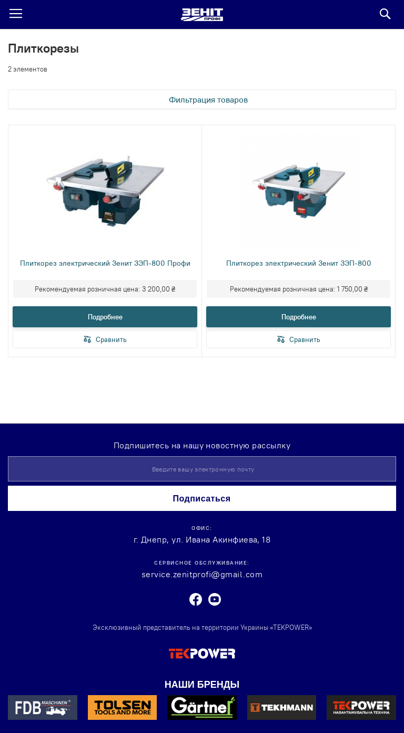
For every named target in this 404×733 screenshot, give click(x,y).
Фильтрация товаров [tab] (208, 99)
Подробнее (105, 317)
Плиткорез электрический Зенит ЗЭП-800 (298, 263)
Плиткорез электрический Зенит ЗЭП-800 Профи (105, 263)
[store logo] (201, 14)
